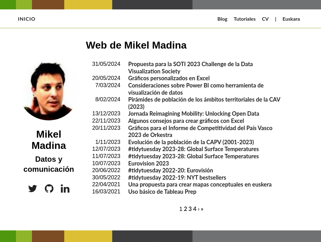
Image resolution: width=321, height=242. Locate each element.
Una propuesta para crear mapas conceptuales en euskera (200, 184)
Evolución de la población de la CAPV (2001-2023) (191, 142)
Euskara (291, 19)
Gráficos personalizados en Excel (169, 78)
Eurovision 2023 (148, 163)
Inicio (26, 19)
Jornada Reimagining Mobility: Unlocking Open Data (193, 113)
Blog (223, 19)
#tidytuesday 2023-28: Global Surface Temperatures (193, 148)
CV (265, 19)
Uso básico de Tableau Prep (162, 191)
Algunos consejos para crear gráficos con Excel (186, 120)
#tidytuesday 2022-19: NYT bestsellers (177, 177)
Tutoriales (245, 19)
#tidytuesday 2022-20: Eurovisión (170, 170)
